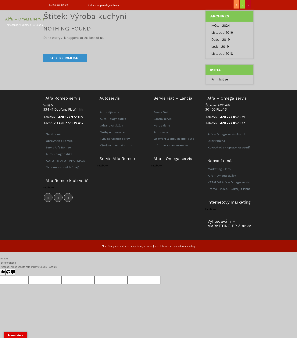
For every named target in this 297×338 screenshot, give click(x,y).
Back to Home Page (65, 58)
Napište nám (54, 134)
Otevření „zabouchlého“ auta (174, 139)
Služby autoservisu (113, 132)
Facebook (48, 187)
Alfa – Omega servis (25, 19)
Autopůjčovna (109, 112)
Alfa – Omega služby (222, 175)
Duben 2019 (220, 39)
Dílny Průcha (216, 141)
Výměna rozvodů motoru (117, 145)
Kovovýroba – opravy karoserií (229, 147)
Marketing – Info (219, 169)
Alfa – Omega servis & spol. (227, 134)
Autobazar (161, 132)
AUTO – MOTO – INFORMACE (65, 160)
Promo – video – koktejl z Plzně (229, 189)
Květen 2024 (220, 25)
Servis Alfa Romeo (58, 147)
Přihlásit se (219, 79)
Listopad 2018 (222, 53)
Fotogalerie (162, 125)
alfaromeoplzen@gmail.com (104, 5)
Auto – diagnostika (59, 154)
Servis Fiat (161, 112)
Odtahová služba (111, 125)
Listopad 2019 (222, 32)
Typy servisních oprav (115, 139)
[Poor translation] (10, 272)
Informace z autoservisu (171, 145)
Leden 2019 (220, 46)
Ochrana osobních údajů (63, 167)
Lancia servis (163, 119)
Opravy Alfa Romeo (59, 141)
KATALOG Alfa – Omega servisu (229, 182)
